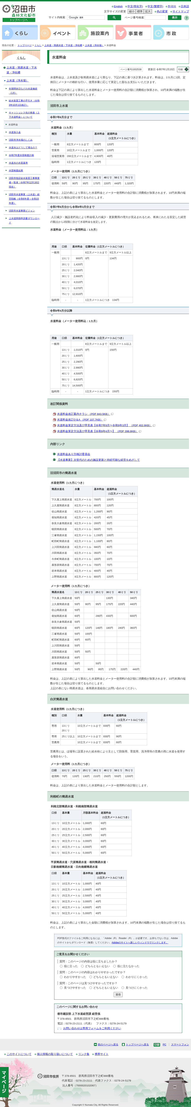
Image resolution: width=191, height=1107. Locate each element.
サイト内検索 (57, 17)
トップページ (25, 45)
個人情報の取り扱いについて (55, 1054)
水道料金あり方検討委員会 (73, 454)
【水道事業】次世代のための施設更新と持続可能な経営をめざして (98, 459)
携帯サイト (101, 1054)
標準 (139, 11)
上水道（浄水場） (94, 45)
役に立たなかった (128, 966)
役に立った (71, 966)
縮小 (131, 11)
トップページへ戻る (137, 1044)
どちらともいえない (97, 966)
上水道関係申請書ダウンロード (24, 220)
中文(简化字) (135, 6)
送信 (118, 994)
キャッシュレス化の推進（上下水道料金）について (24, 114)
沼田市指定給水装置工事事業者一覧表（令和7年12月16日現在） (24, 182)
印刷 (180, 69)
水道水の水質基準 (18, 163)
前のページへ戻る (108, 1044)
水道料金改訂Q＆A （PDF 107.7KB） (81, 419)
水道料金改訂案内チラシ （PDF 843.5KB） (85, 414)
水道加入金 (15, 132)
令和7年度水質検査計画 (21, 155)
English (118, 6)
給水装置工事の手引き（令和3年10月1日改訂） (24, 102)
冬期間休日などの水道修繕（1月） (23, 90)
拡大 (147, 11)
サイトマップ (180, 11)
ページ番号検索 (134, 17)
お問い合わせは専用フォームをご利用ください (92, 1028)
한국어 (172, 6)
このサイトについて (19, 1054)
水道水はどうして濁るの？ (23, 147)
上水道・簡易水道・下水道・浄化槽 (63, 45)
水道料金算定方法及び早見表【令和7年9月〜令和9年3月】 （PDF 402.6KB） (106, 425)
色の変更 (162, 11)
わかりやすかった (75, 977)
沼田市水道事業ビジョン (22, 210)
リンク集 (83, 1054)
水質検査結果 (16, 170)
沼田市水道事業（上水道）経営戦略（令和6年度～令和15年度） (24, 198)
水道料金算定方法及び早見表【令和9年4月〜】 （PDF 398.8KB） (99, 431)
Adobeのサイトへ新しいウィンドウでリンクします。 (140, 942)
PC (164, 1044)
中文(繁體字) (155, 6)
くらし (38, 45)
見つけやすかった (75, 987)
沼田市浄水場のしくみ (20, 140)
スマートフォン (180, 1044)
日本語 (185, 6)
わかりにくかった (137, 977)
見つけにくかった (137, 987)
